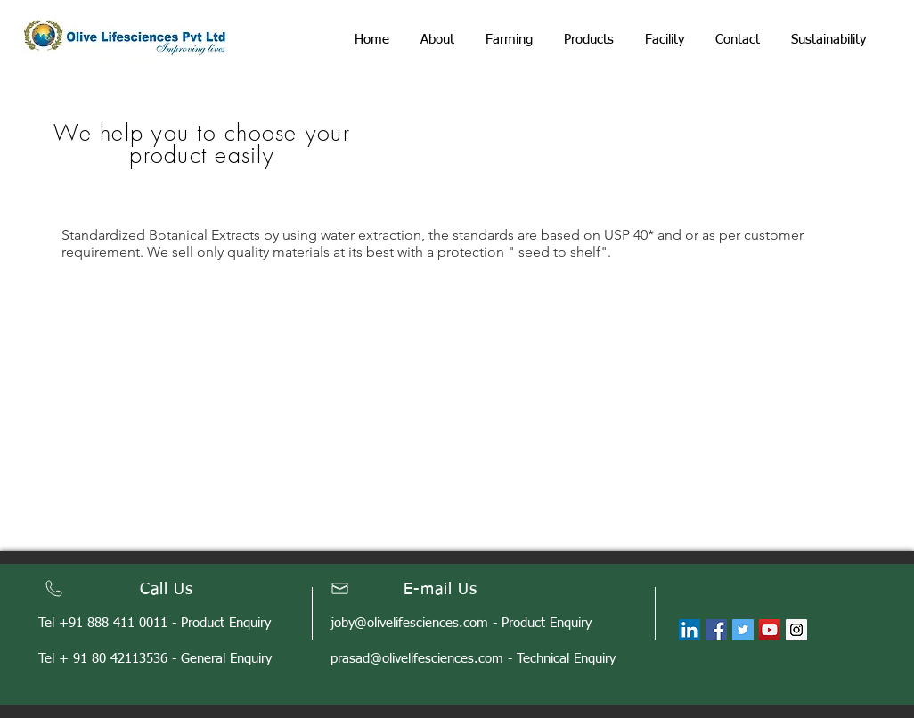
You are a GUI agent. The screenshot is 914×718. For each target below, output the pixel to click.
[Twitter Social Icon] (743, 629)
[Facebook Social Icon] (716, 629)
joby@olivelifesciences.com (409, 623)
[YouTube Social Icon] (769, 629)
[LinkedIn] (689, 629)
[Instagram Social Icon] (796, 629)
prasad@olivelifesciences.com (417, 658)
